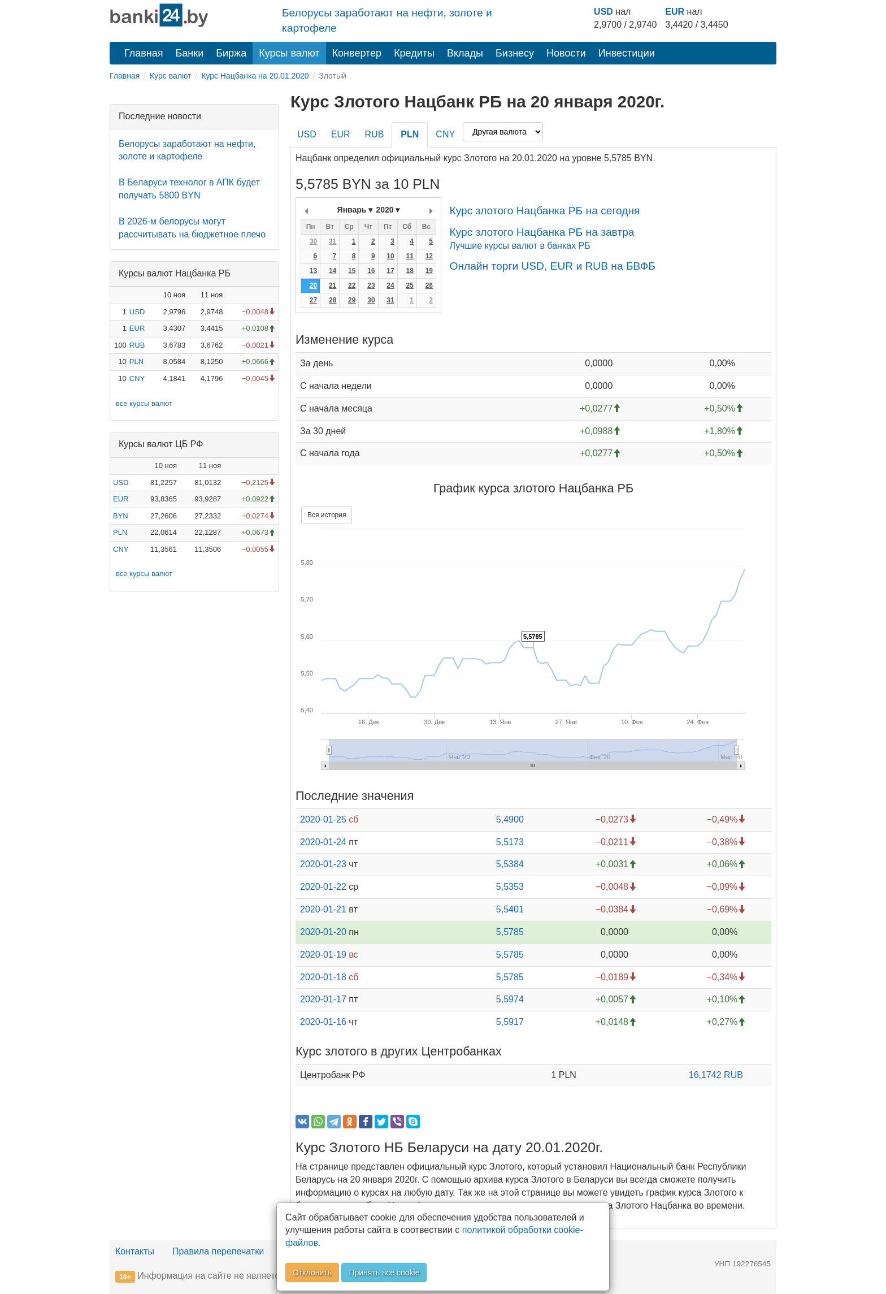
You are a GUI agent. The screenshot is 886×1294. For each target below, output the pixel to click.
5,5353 (510, 886)
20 (313, 285)
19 (429, 271)
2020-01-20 (323, 932)
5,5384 (510, 864)
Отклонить (312, 1272)
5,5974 (510, 999)
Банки (190, 53)
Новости (566, 53)
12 (429, 256)
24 (390, 285)
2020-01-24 (323, 842)
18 (409, 271)
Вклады (465, 53)
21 (332, 285)
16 (371, 271)
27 (313, 300)
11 (409, 256)
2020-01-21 (323, 909)
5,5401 (510, 909)
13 (313, 271)
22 (351, 285)
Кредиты (414, 53)
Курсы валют (289, 53)
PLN (136, 361)
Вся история (326, 515)
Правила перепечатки (218, 1251)
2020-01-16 (323, 1022)
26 (429, 285)
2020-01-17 (323, 999)
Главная (143, 53)
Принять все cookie (384, 1272)
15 (351, 271)
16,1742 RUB (716, 1075)
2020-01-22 (323, 886)
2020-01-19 (323, 954)
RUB (137, 345)
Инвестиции (626, 53)
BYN (120, 516)
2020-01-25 (323, 819)
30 (313, 241)
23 (371, 285)
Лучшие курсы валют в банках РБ (519, 245)
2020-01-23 (323, 864)
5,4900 (510, 819)
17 (390, 271)
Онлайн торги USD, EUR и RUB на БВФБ (552, 266)
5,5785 (510, 932)
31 (332, 241)
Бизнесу (515, 53)
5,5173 (510, 842)
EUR (674, 11)
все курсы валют (144, 403)
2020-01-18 (323, 977)
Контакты (134, 1251)
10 (390, 256)
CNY (137, 378)
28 (332, 300)
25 (409, 285)
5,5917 (510, 1022)
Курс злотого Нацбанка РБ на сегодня (544, 211)
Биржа (231, 53)
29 (351, 300)
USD (603, 11)
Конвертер (357, 53)
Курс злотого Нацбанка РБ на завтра (541, 232)
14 (332, 271)
